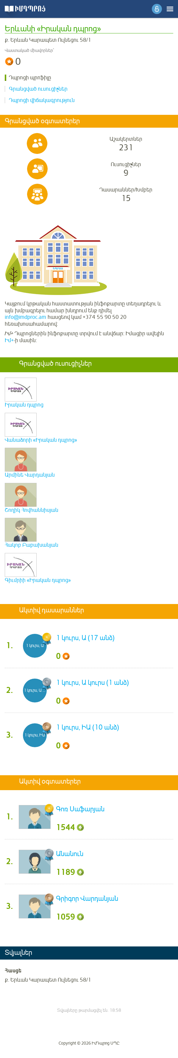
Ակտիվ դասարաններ (51, 610)
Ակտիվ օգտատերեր (50, 782)
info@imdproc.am (25, 317)
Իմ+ (9, 340)
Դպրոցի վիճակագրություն (42, 100)
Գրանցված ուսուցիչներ (38, 89)
